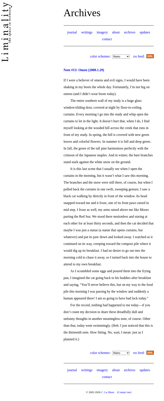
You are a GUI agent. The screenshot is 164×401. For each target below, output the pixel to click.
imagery (102, 32)
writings (86, 32)
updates (145, 32)
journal (72, 32)
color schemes (100, 56)
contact (107, 39)
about (116, 32)
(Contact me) (124, 392)
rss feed (138, 56)
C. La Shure (107, 392)
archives (129, 32)
